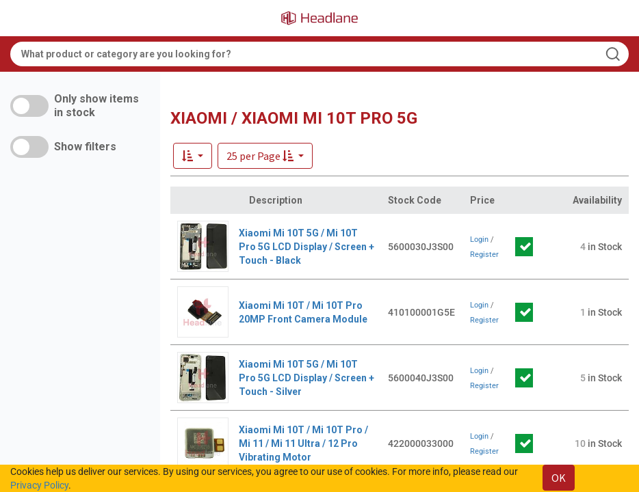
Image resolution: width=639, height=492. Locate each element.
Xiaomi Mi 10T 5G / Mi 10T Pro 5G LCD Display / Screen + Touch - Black (306, 247)
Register (484, 254)
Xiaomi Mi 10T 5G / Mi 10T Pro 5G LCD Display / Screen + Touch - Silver (306, 378)
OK (558, 477)
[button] (265, 156)
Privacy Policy (39, 485)
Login (479, 239)
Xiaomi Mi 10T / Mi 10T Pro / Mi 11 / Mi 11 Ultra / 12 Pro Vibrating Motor (303, 443)
